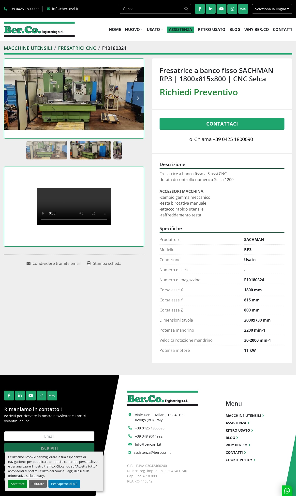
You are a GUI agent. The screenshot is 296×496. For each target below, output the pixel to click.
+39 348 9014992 (149, 436)
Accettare (18, 484)
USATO (153, 29)
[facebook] (200, 9)
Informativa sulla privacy (26, 475)
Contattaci (222, 123)
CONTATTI (282, 29)
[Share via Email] (53, 263)
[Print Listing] (104, 263)
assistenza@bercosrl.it (152, 452)
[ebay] (243, 9)
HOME (115, 29)
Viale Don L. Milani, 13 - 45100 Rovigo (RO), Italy (160, 417)
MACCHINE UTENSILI (243, 415)
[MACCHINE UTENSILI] (28, 48)
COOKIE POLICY (239, 459)
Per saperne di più (64, 484)
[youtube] (221, 9)
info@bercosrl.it (65, 8)
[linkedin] (211, 9)
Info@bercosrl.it (148, 444)
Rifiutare (37, 484)
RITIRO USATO (211, 29)
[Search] (155, 9)
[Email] (49, 436)
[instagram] (232, 9)
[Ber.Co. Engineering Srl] (162, 398)
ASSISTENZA (180, 29)
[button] (134, 29)
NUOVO (132, 29)
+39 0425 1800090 (24, 8)
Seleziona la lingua (270, 9)
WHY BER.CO (256, 29)
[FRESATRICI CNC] (77, 48)
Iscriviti (49, 448)
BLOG (234, 29)
